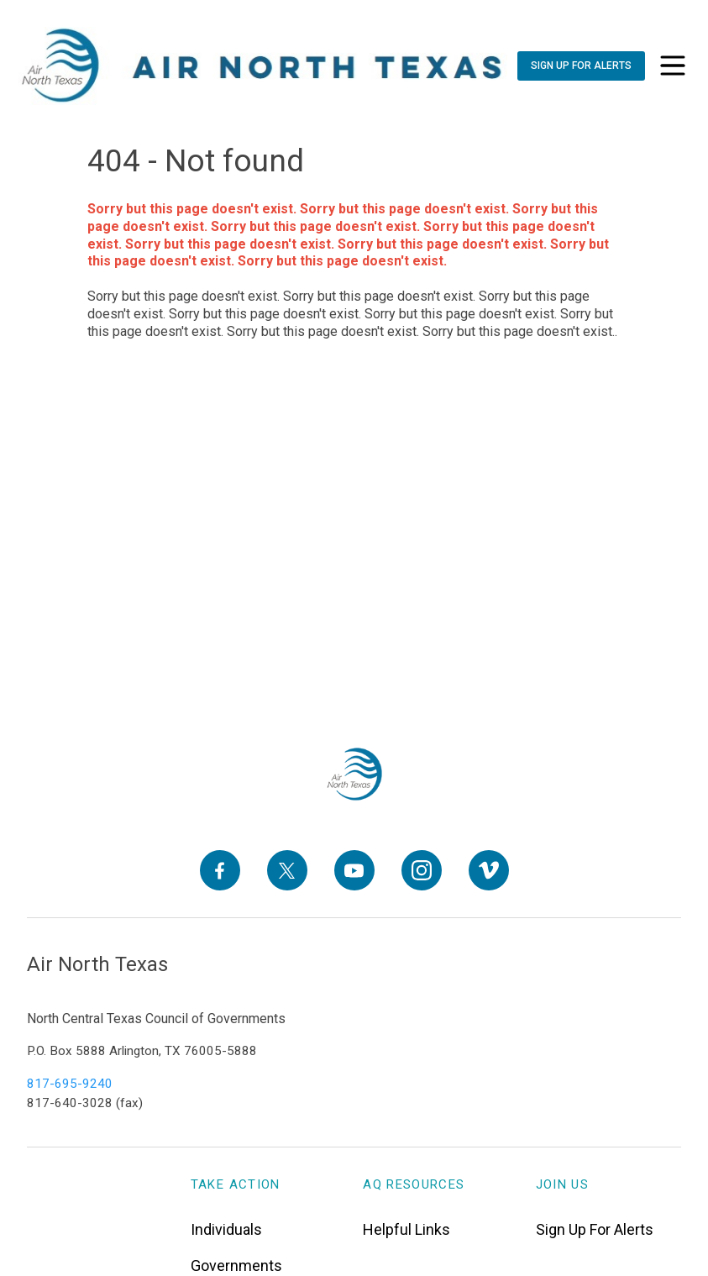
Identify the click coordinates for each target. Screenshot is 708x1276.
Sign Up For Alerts (594, 1229)
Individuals (226, 1229)
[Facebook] (220, 870)
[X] (287, 870)
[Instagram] (421, 870)
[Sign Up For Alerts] (581, 66)
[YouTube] (354, 870)
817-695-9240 (70, 1083)
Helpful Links (406, 1229)
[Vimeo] (489, 870)
